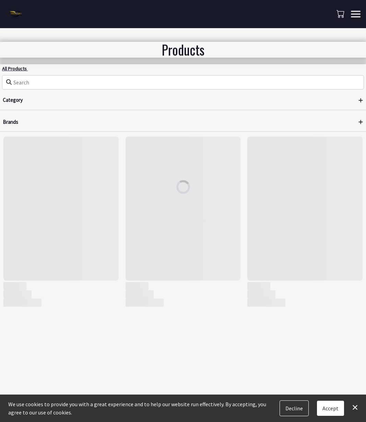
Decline (294, 408)
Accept (330, 408)
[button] (341, 14)
